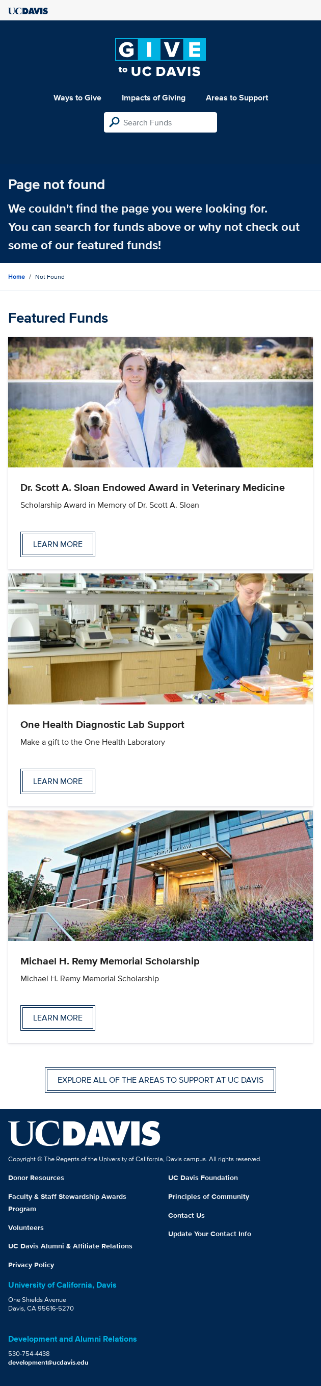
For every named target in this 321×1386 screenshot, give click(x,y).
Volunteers (26, 1227)
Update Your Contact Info (209, 1233)
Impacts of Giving (153, 97)
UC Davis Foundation (203, 1177)
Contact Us (186, 1215)
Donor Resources (36, 1177)
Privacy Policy (31, 1265)
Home (16, 276)
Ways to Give (77, 97)
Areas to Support (237, 97)
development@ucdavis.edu (48, 1362)
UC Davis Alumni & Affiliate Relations (70, 1246)
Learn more (58, 544)
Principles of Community (208, 1196)
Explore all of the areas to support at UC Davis (160, 1080)
